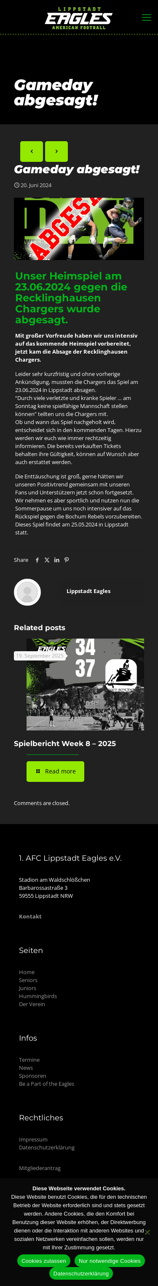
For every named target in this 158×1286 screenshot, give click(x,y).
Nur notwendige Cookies (110, 1261)
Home (27, 972)
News (26, 1067)
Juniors (27, 988)
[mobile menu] (146, 17)
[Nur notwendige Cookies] (147, 1232)
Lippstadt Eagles (88, 591)
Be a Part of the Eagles (46, 1083)
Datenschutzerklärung (47, 1147)
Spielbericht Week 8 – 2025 (65, 743)
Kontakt (30, 916)
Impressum (33, 1139)
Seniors (28, 980)
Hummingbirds (38, 996)
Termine (29, 1059)
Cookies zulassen (43, 1261)
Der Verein (32, 1004)
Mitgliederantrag (40, 1168)
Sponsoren (32, 1075)
